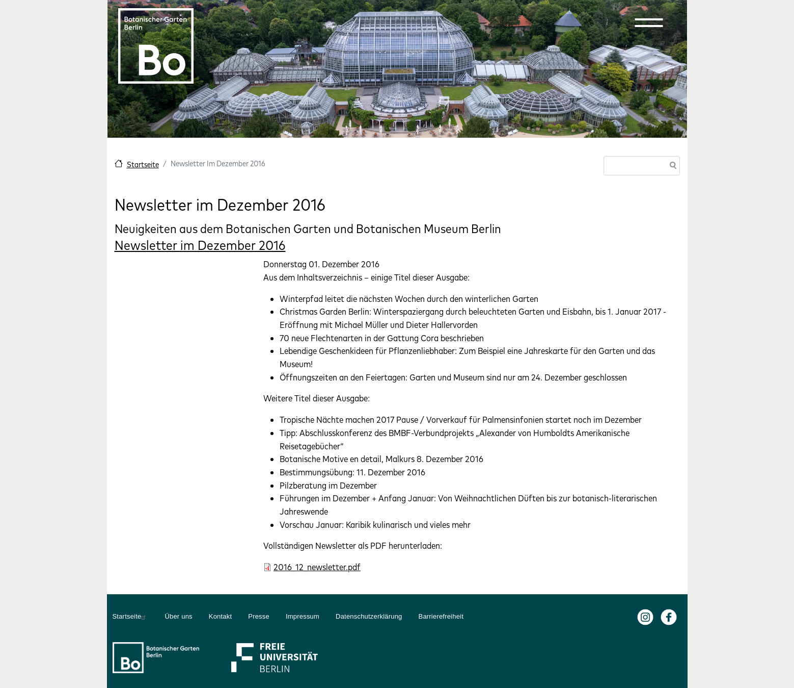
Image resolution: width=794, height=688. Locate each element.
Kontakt (220, 616)
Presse (258, 616)
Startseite (143, 164)
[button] (649, 22)
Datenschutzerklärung (369, 616)
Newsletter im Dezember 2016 (200, 245)
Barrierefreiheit (441, 616)
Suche (671, 166)
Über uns (178, 616)
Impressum (302, 616)
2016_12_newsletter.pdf (317, 567)
